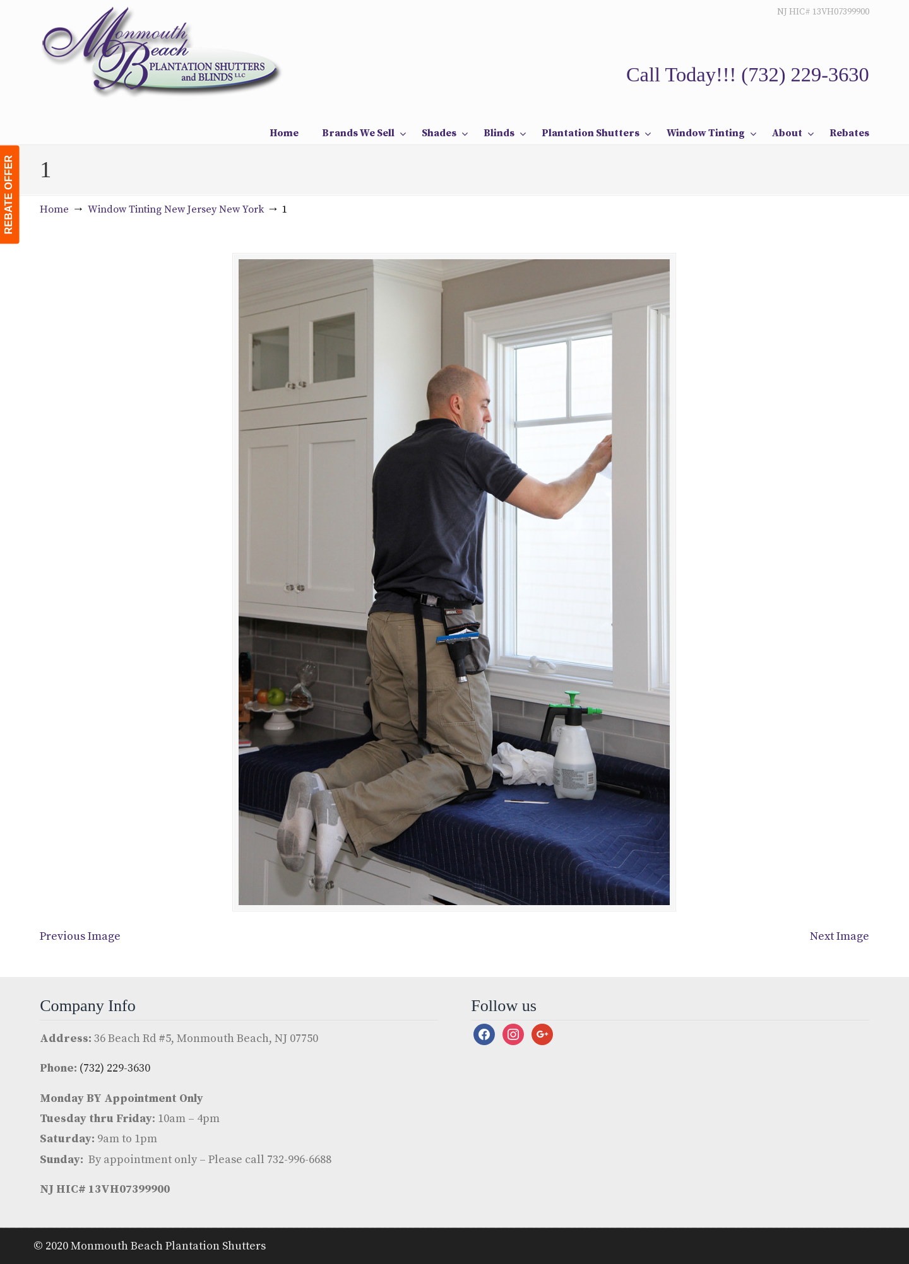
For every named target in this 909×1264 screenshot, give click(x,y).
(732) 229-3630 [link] (805, 74)
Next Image (839, 936)
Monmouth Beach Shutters (163, 51)
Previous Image (80, 936)
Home (54, 209)
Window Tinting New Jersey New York (176, 209)
